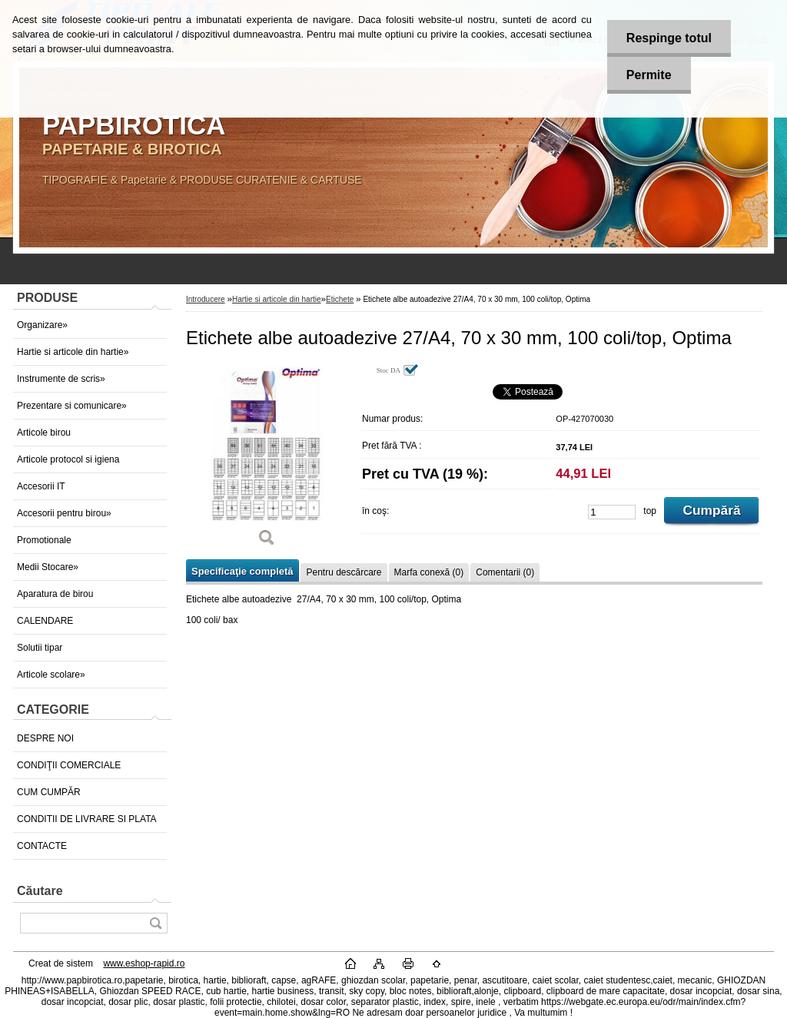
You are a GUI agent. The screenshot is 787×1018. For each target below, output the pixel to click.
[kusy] (612, 512)
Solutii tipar (39, 647)
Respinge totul (669, 38)
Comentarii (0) (505, 572)
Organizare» (42, 325)
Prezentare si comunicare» (72, 405)
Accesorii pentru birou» (64, 513)
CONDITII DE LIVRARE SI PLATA (87, 819)
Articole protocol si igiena (68, 459)
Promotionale (44, 540)
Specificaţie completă (242, 571)
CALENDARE (45, 620)
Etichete (340, 299)
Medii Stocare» (47, 567)
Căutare (40, 890)
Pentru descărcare (343, 572)
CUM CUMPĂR (49, 792)
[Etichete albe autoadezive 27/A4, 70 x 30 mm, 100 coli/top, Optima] (267, 460)
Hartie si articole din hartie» (72, 352)
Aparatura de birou (55, 594)
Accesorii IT (41, 486)
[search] (155, 923)
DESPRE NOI (45, 738)
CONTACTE (42, 846)
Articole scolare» (51, 674)
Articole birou (44, 432)
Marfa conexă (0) (429, 572)
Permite (649, 74)
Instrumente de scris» (61, 378)
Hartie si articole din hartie (276, 299)
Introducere (205, 299)
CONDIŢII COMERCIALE (69, 765)
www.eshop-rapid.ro (143, 963)
